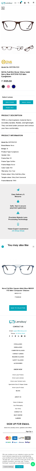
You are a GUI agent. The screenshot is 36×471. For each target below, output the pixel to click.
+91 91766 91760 (18, 231)
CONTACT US (18, 411)
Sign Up (29, 431)
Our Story (18, 408)
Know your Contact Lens (18, 381)
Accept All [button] (19, 466)
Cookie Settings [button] (8, 466)
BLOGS (18, 390)
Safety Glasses (18, 360)
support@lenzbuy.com (20, 331)
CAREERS (18, 418)
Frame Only (10, 107)
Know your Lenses (18, 378)
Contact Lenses (18, 353)
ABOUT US (18, 397)
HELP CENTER (18, 415)
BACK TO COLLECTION (18, 308)
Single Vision (26, 102)
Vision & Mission (18, 402)
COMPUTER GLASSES (18, 350)
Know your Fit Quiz (18, 387)
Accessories (18, 363)
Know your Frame (18, 374)
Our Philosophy (18, 405)
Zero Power (10, 102)
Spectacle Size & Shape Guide (18, 384)
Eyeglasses (18, 344)
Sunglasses (18, 347)
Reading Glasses (18, 356)
